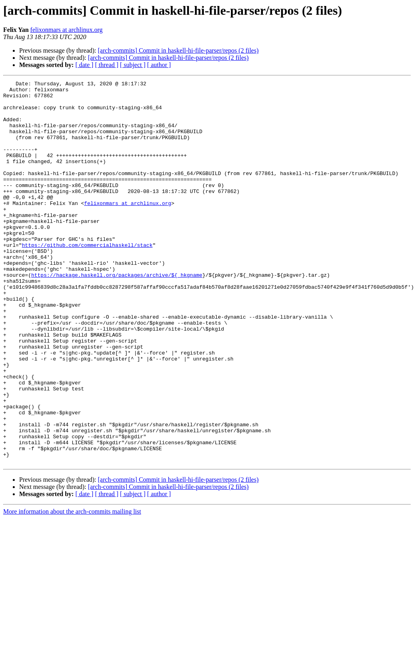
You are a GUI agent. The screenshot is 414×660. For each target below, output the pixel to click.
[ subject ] (133, 64)
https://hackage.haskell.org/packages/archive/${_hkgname (116, 314)
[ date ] (84, 64)
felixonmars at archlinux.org (66, 29)
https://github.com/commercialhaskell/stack (87, 278)
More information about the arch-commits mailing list (72, 588)
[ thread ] (106, 64)
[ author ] (159, 64)
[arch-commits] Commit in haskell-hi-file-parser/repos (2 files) (178, 50)
